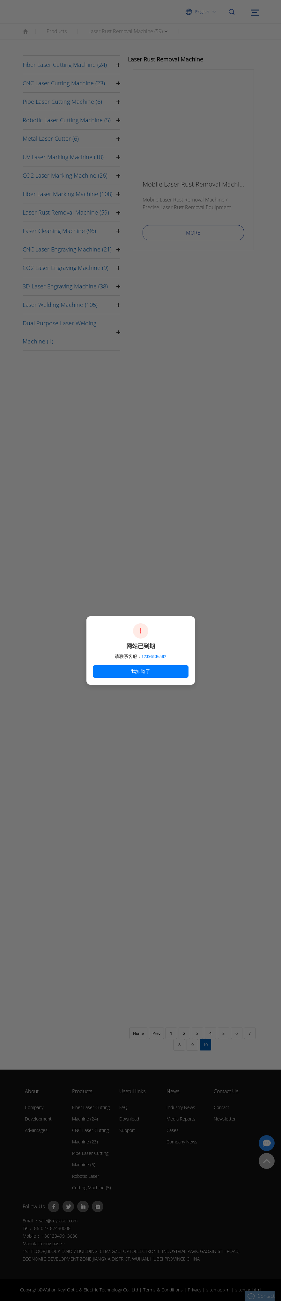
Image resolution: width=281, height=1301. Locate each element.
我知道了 (140, 671)
